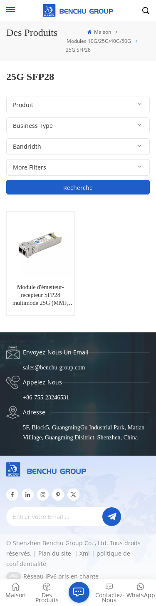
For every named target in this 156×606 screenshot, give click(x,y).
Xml (84, 553)
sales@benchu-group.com (54, 367)
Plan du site (55, 553)
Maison (99, 31)
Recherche (78, 188)
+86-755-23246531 (46, 397)
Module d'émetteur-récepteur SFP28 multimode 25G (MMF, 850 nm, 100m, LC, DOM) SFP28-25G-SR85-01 (40, 295)
